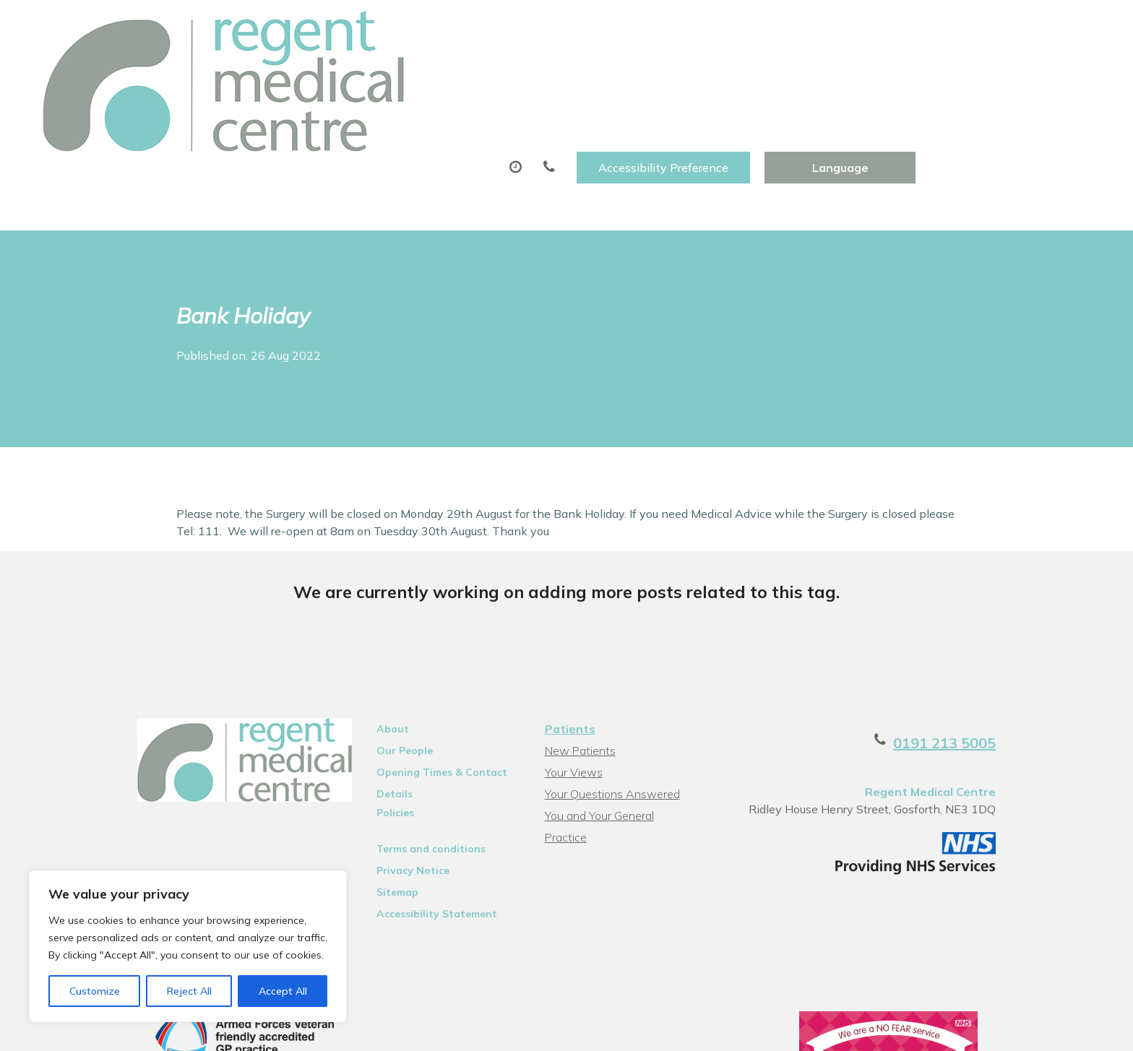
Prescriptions (523, 71)
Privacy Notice (394, 784)
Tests (752, 71)
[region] (188, 946)
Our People (386, 664)
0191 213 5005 (987, 657)
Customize (94, 991)
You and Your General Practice (620, 729)
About (267, 71)
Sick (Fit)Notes (649, 71)
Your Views (571, 686)
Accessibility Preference (838, 27)
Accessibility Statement (418, 827)
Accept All (283, 991)
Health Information (999, 71)
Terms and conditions (412, 762)
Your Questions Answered (610, 708)
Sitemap (379, 806)
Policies (376, 726)
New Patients (852, 71)
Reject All (189, 991)
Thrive (1023, 1029)
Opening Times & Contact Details (423, 688)
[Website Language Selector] (1014, 27)
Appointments (389, 71)
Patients (568, 643)
